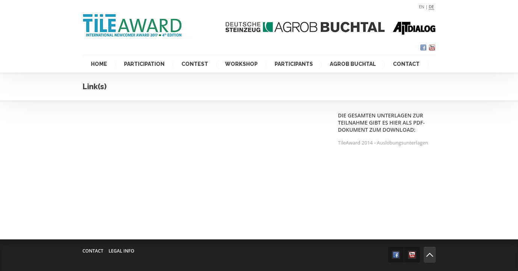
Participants (294, 64)
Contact (406, 64)
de (431, 6)
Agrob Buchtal (353, 64)
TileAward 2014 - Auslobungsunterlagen (383, 142)
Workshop (241, 64)
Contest (194, 64)
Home (99, 64)
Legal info (121, 251)
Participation (144, 64)
